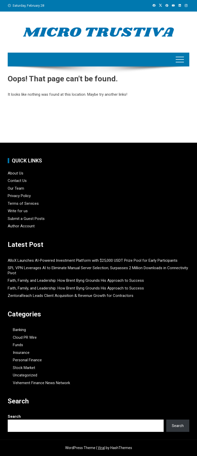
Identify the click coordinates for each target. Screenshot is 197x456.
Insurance (21, 352)
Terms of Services (23, 203)
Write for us (18, 211)
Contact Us (17, 180)
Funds (18, 345)
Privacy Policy (19, 195)
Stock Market (24, 367)
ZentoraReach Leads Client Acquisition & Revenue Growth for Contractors (70, 295)
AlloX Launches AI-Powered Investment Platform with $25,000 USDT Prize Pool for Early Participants (93, 260)
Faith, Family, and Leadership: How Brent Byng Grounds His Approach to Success (76, 280)
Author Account (21, 226)
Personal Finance (27, 360)
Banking (19, 329)
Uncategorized (25, 375)
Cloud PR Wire (25, 337)
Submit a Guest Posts (26, 218)
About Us (15, 173)
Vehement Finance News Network (41, 383)
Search (14, 416)
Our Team (16, 188)
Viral (101, 448)
